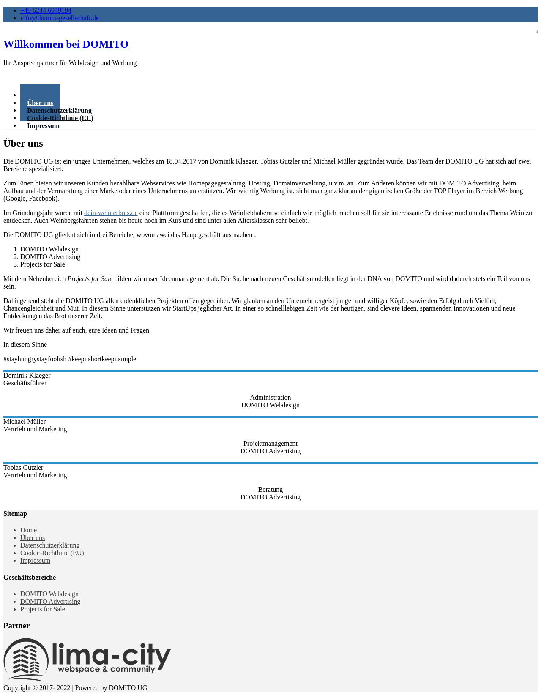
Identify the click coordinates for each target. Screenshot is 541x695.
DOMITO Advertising (50, 601)
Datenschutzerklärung (49, 545)
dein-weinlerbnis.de (111, 212)
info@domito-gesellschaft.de (59, 18)
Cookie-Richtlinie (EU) (52, 552)
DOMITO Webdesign (49, 593)
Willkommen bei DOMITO (65, 44)
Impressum (43, 125)
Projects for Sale (42, 609)
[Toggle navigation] (537, 31)
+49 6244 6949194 (45, 10)
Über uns (32, 537)
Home (28, 530)
